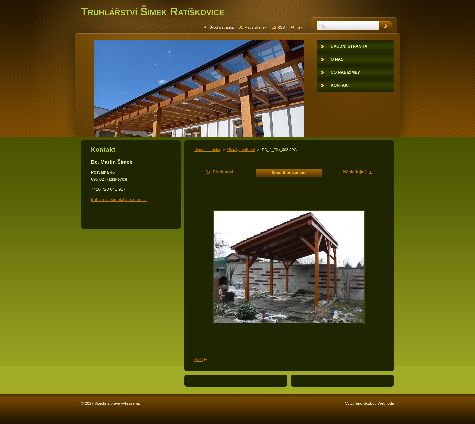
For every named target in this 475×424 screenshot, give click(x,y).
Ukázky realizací (241, 150)
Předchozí (223, 171)
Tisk (299, 27)
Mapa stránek (255, 27)
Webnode (386, 403)
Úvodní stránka (207, 150)
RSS (281, 27)
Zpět (198, 359)
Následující (354, 171)
